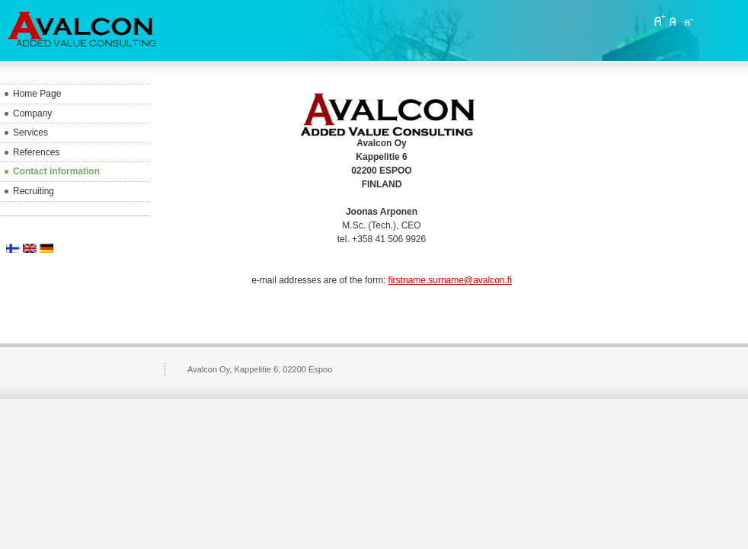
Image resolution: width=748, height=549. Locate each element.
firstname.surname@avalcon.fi (450, 280)
